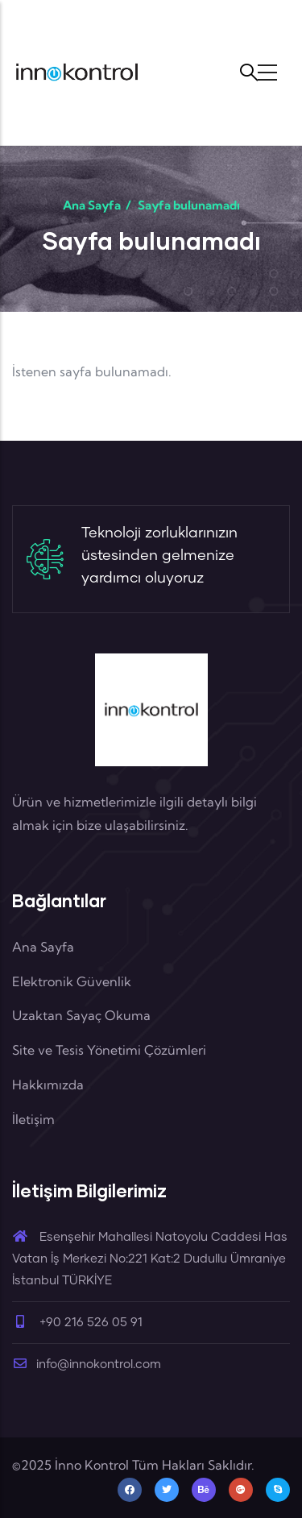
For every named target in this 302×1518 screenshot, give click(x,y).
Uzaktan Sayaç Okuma (81, 1015)
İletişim (33, 1119)
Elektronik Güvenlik (71, 981)
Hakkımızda (48, 1084)
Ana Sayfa (92, 205)
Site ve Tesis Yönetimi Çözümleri (109, 1050)
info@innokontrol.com (86, 1364)
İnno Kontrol (92, 1465)
